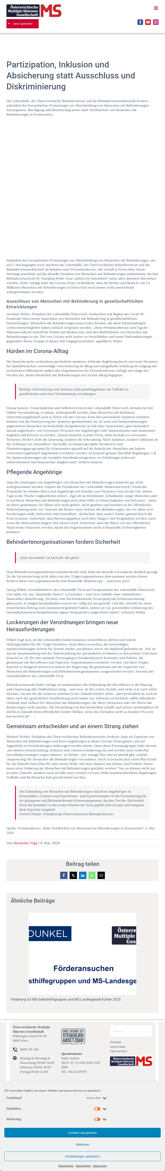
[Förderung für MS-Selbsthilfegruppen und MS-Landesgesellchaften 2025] (82, 915)
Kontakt (115, 1042)
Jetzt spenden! (22, 23)
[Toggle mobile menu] (156, 8)
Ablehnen (82, 1144)
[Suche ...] (131, 1031)
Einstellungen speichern (82, 1156)
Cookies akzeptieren (82, 1132)
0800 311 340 (29, 1049)
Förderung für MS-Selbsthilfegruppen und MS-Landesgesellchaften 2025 (66, 999)
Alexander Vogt (25, 843)
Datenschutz (65, 1165)
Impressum (100, 1165)
